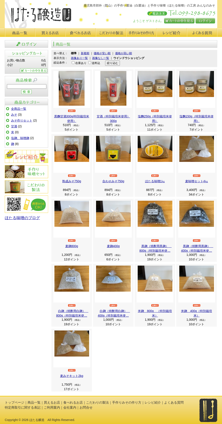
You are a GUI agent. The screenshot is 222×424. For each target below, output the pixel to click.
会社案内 (69, 407)
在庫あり (81, 63)
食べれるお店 (80, 32)
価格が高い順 (123, 53)
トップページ (14, 402)
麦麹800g (71, 246)
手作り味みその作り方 (141, 32)
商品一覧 (20, 32)
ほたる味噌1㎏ (155, 181)
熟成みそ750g (71, 181)
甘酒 (14, 126)
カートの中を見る (179, 20)
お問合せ (86, 407)
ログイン (205, 20)
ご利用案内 (52, 407)
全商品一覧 (18, 108)
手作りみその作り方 (26, 171)
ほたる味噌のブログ (22, 218)
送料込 (96, 63)
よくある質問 (202, 32)
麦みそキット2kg (71, 376)
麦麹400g (113, 246)
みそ (14, 114)
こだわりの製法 (111, 32)
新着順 (85, 53)
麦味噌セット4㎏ (196, 181)
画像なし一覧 (100, 58)
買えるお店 (50, 32)
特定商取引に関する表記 (23, 407)
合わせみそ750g (113, 181)
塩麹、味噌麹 (20, 138)
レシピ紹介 (172, 32)
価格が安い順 (102, 53)
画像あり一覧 (79, 58)
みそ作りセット (21, 120)
